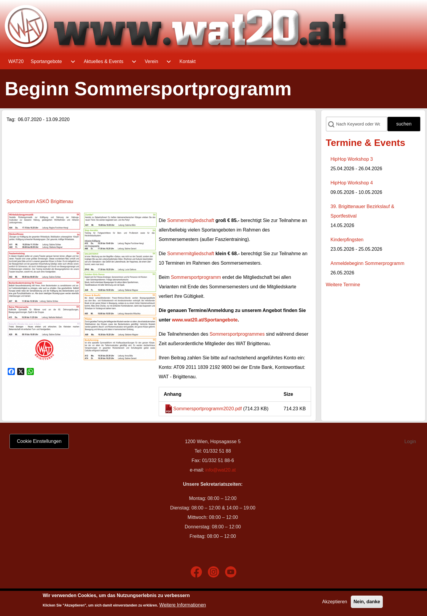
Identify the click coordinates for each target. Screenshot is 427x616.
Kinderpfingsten (347, 239)
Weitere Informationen (182, 604)
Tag (10, 119)
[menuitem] (16, 61)
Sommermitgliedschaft (190, 220)
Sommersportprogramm (196, 277)
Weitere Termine (343, 284)
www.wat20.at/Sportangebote (205, 319)
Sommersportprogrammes (237, 334)
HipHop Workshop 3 (352, 159)
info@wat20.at (220, 469)
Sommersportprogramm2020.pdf (207, 408)
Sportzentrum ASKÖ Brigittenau (40, 201)
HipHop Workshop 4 (352, 182)
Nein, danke (366, 601)
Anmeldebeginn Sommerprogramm (367, 263)
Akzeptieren (334, 601)
